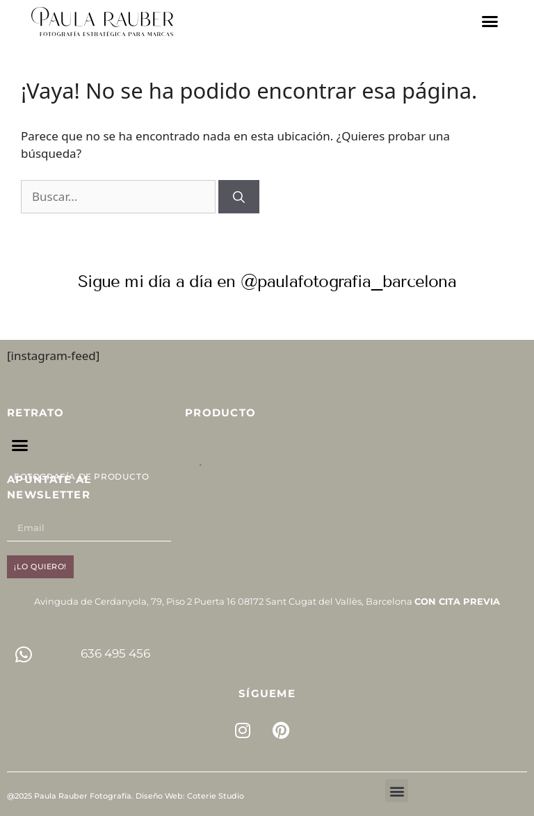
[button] (490, 21)
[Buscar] (238, 196)
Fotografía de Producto (81, 476)
